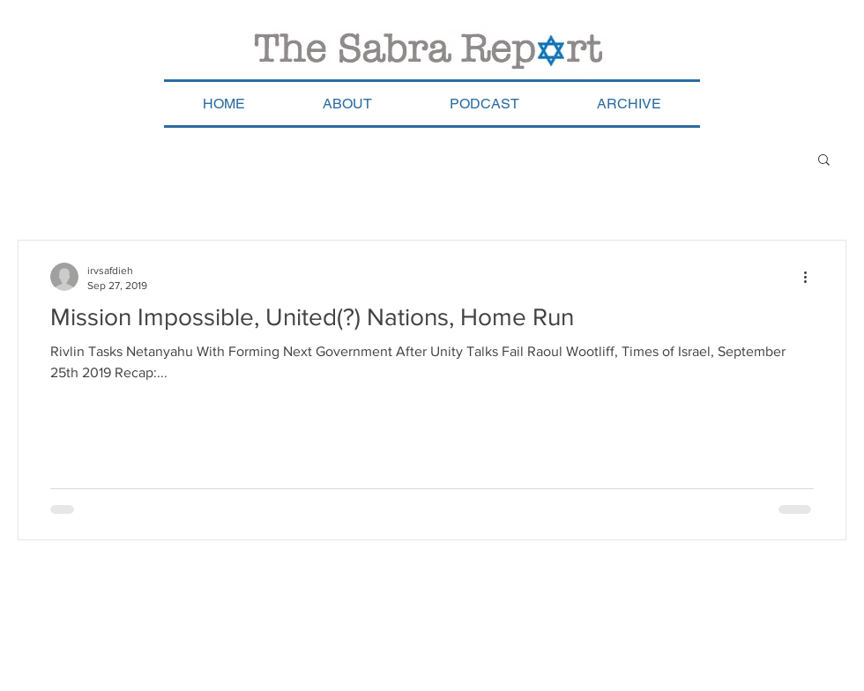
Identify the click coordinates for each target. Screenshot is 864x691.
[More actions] (811, 276)
